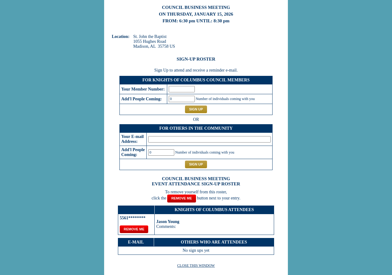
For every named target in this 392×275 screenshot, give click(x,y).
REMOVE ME (134, 229)
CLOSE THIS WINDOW (196, 265)
